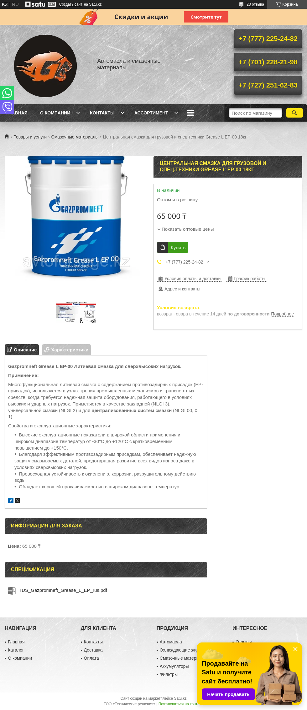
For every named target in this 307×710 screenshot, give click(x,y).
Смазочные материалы (75, 136)
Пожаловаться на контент (181, 704)
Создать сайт (70, 4)
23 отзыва (255, 4)
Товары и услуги (30, 136)
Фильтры (169, 674)
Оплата (91, 658)
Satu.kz (180, 698)
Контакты (102, 112)
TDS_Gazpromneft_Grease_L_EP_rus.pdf (63, 590)
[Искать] (294, 113)
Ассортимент (151, 112)
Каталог (16, 649)
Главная (17, 112)
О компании (55, 112)
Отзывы (244, 641)
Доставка (93, 649)
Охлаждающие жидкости (185, 649)
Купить (178, 247)
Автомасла (171, 641)
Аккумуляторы (174, 666)
